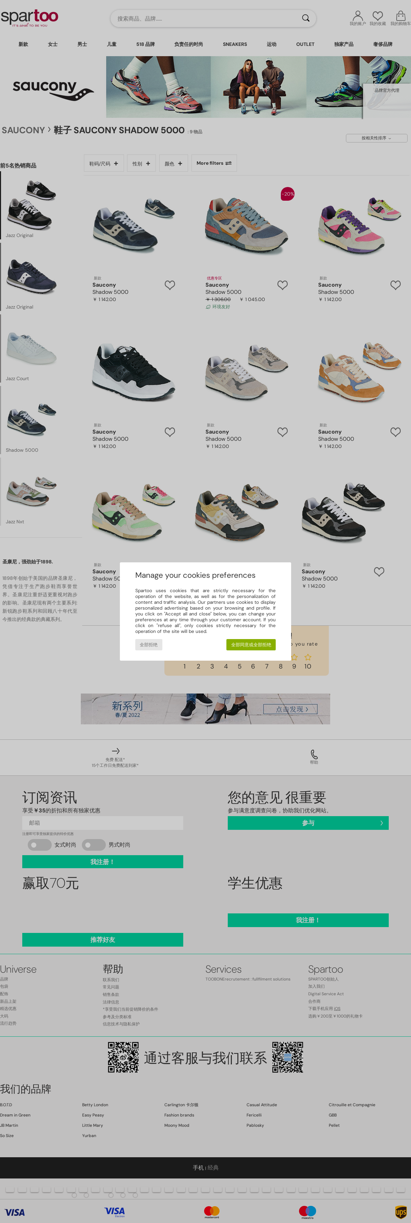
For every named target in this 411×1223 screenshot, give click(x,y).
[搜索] (306, 18)
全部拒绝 (149, 644)
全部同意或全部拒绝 (251, 644)
